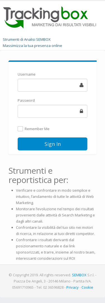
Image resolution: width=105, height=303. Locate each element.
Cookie (87, 287)
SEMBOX (79, 274)
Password (26, 100)
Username (27, 74)
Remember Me (37, 129)
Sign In (53, 144)
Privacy (72, 287)
